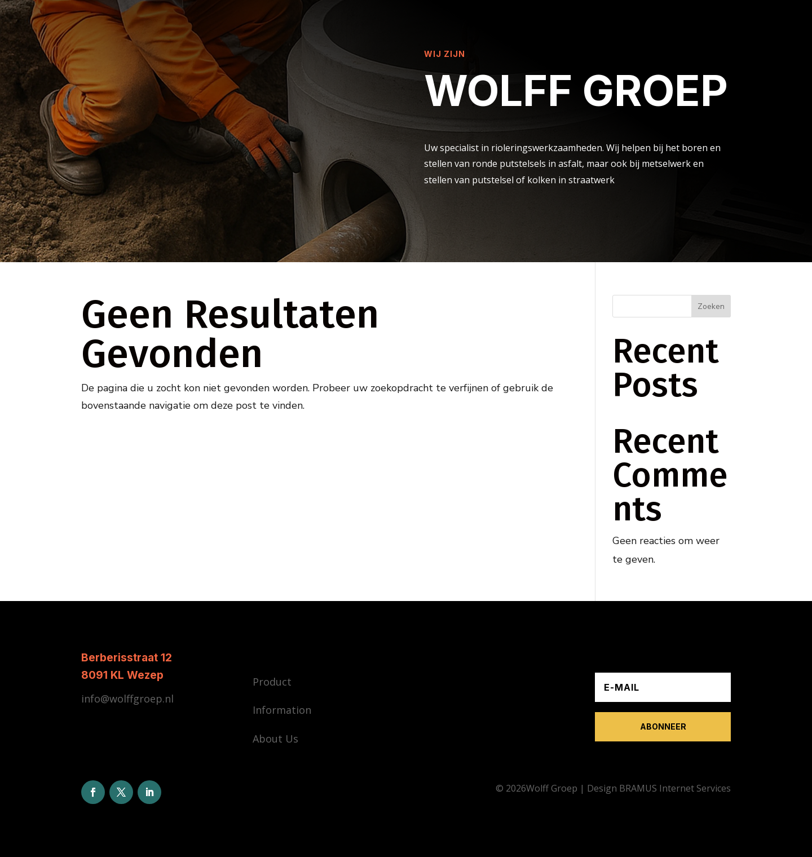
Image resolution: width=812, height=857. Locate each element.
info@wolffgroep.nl (127, 698)
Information (282, 710)
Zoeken (711, 306)
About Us (275, 738)
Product (272, 681)
